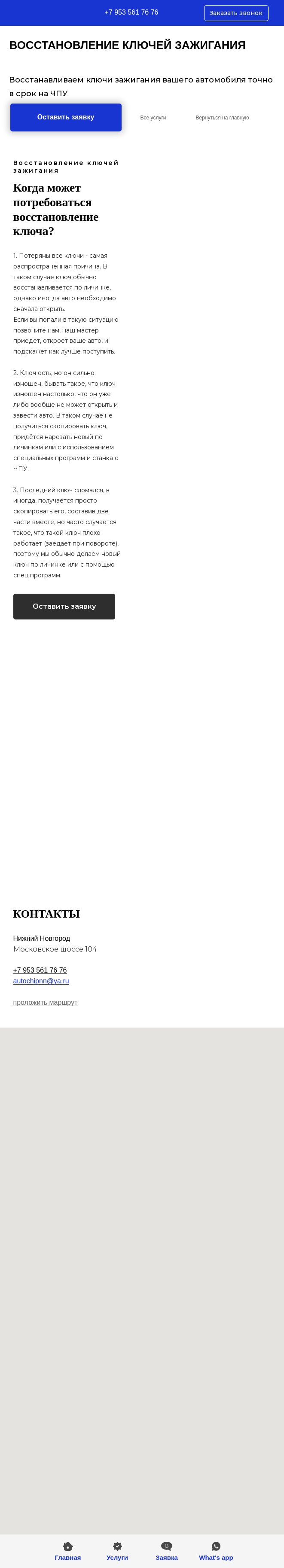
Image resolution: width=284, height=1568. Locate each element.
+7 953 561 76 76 (132, 12)
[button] (167, 1552)
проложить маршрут (45, 1002)
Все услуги (153, 118)
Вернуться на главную (222, 118)
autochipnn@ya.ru (41, 981)
